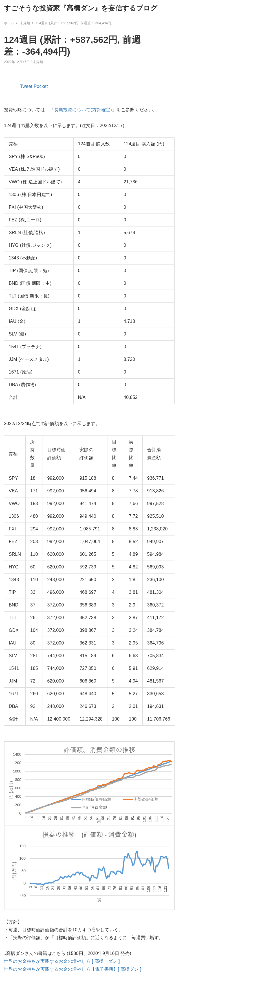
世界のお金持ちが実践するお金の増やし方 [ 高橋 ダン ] (62, 961)
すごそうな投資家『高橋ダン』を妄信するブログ (81, 8)
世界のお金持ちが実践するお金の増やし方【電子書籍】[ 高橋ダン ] (72, 969)
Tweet (26, 86)
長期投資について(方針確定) (83, 109)
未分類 (38, 62)
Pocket (41, 86)
